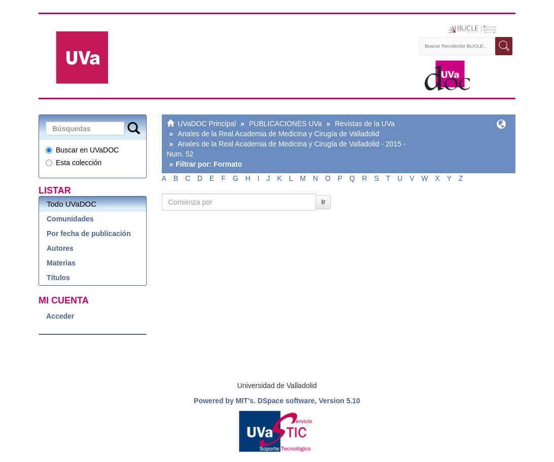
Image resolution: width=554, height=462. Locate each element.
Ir (323, 202)
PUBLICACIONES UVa (285, 124)
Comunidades (70, 219)
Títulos (58, 278)
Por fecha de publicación (89, 233)
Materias (61, 263)
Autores (60, 248)
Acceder (60, 316)
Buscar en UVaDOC (82, 150)
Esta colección (73, 163)
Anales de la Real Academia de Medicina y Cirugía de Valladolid (278, 134)
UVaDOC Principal (207, 124)
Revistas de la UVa (365, 124)
